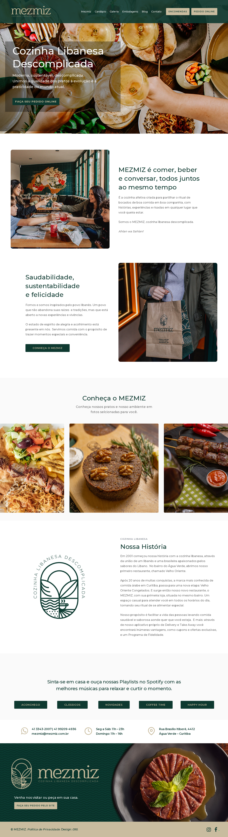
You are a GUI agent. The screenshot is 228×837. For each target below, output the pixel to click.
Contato (156, 11)
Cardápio (100, 11)
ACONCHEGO (30, 704)
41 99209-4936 (65, 729)
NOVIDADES (114, 704)
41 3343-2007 (42, 729)
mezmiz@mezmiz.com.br (50, 733)
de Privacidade (49, 829)
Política (32, 829)
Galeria (114, 11)
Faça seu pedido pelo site (36, 805)
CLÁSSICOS (72, 704)
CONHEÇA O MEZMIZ (48, 348)
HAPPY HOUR (197, 704)
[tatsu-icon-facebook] (215, 829)
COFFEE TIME (155, 704)
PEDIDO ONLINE (204, 11)
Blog (145, 11)
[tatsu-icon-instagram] (210, 829)
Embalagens (130, 11)
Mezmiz (86, 11)
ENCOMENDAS (178, 11)
